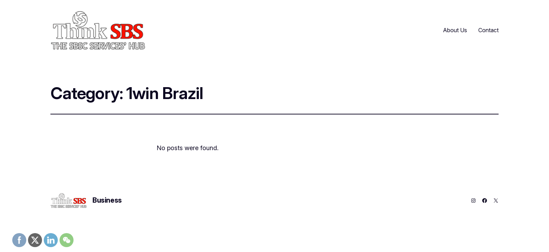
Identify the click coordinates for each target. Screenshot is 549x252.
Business (107, 200)
